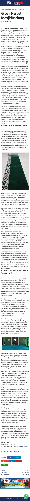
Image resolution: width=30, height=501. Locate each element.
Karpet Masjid (8, 9)
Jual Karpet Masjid (8, 451)
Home (2, 9)
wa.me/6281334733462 (21, 446)
